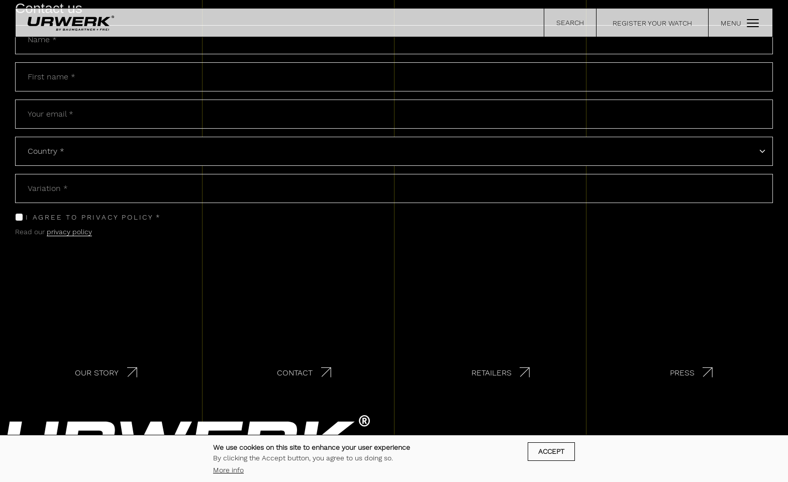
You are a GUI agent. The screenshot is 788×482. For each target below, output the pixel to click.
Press (682, 372)
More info (228, 470)
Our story (97, 372)
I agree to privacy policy (90, 217)
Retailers (491, 372)
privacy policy (69, 232)
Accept (551, 451)
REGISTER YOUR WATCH (652, 23)
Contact (295, 372)
